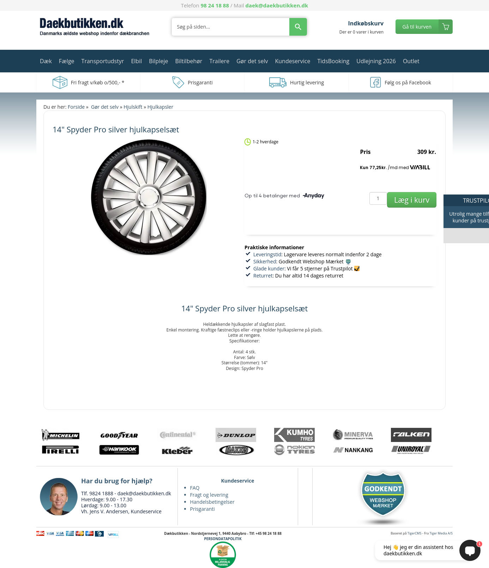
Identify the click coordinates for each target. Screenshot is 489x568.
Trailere (219, 61)
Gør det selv (252, 61)
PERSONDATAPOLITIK (223, 538)
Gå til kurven (417, 26)
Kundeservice (292, 61)
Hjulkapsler (160, 106)
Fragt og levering (209, 494)
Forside (76, 106)
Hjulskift (132, 106)
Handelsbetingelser (212, 501)
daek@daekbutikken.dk (277, 5)
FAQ (195, 487)
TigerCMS (415, 533)
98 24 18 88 (215, 5)
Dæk (46, 61)
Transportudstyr (103, 61)
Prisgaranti (202, 509)
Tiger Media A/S (441, 533)
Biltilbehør (188, 61)
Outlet (411, 61)
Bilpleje (158, 61)
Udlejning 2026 (376, 61)
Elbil (136, 61)
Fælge (66, 61)
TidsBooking (334, 61)
